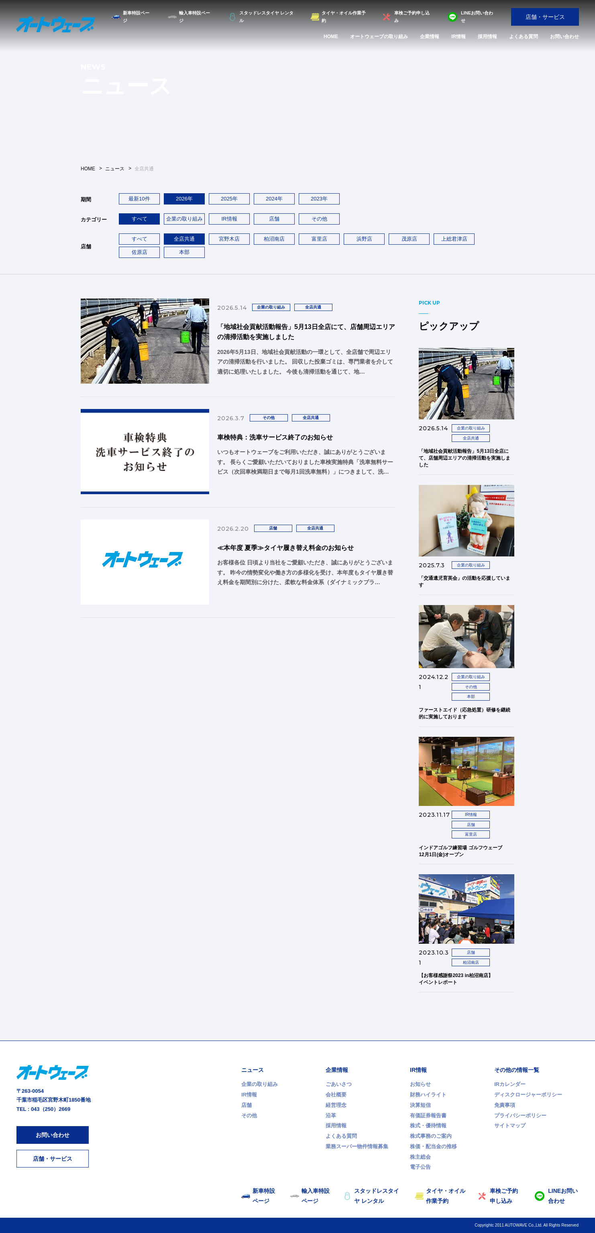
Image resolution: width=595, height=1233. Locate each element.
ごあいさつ (339, 1084)
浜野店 (364, 239)
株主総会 (420, 1157)
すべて (139, 239)
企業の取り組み (184, 219)
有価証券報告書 (428, 1115)
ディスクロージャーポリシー (528, 1095)
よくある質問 (523, 36)
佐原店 (139, 252)
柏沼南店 (274, 239)
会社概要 (336, 1095)
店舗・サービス (545, 17)
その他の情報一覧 (516, 1070)
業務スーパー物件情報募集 (357, 1146)
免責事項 (504, 1105)
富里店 (319, 239)
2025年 (229, 199)
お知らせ (420, 1084)
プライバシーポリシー (520, 1115)
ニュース (252, 1070)
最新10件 (139, 199)
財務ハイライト (428, 1095)
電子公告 (420, 1167)
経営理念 (336, 1105)
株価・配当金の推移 (433, 1146)
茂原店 (409, 239)
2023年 (319, 199)
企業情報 (429, 36)
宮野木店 (229, 239)
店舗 (274, 219)
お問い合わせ (564, 36)
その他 (319, 219)
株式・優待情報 (428, 1126)
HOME (331, 36)
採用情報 (487, 36)
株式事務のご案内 (431, 1136)
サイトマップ (510, 1126)
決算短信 (420, 1105)
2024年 (274, 199)
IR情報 (458, 36)
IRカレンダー (510, 1084)
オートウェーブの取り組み (379, 36)
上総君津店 (454, 239)
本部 (184, 252)
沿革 (331, 1115)
